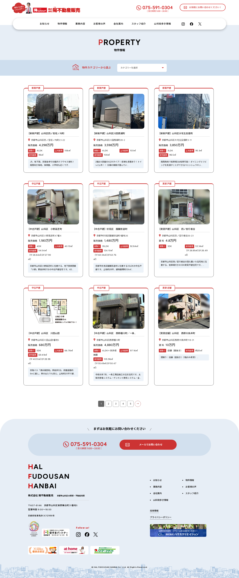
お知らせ (44, 23)
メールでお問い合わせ (150, 442)
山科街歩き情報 (162, 23)
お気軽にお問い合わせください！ (205, 7)
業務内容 (80, 23)
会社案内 (118, 23)
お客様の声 (99, 23)
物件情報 (62, 23)
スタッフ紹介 (139, 23)
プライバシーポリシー (161, 515)
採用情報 (154, 509)
